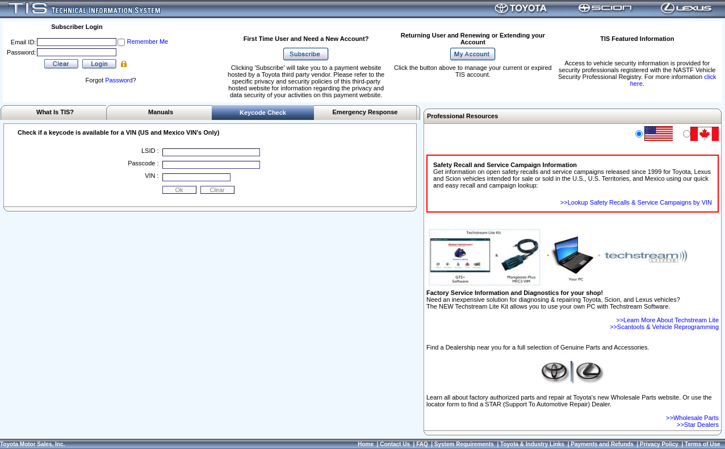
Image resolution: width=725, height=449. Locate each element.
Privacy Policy (659, 444)
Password (118, 80)
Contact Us (395, 444)
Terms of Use (702, 444)
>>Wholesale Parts (692, 417)
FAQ (422, 444)
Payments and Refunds (602, 444)
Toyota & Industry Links (532, 444)
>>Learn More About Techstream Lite (667, 320)
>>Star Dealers (698, 424)
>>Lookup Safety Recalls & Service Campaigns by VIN (636, 202)
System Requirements (464, 444)
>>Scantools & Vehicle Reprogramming (664, 326)
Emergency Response (365, 112)
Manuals (160, 112)
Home (366, 444)
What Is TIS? (55, 112)
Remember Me (147, 41)
